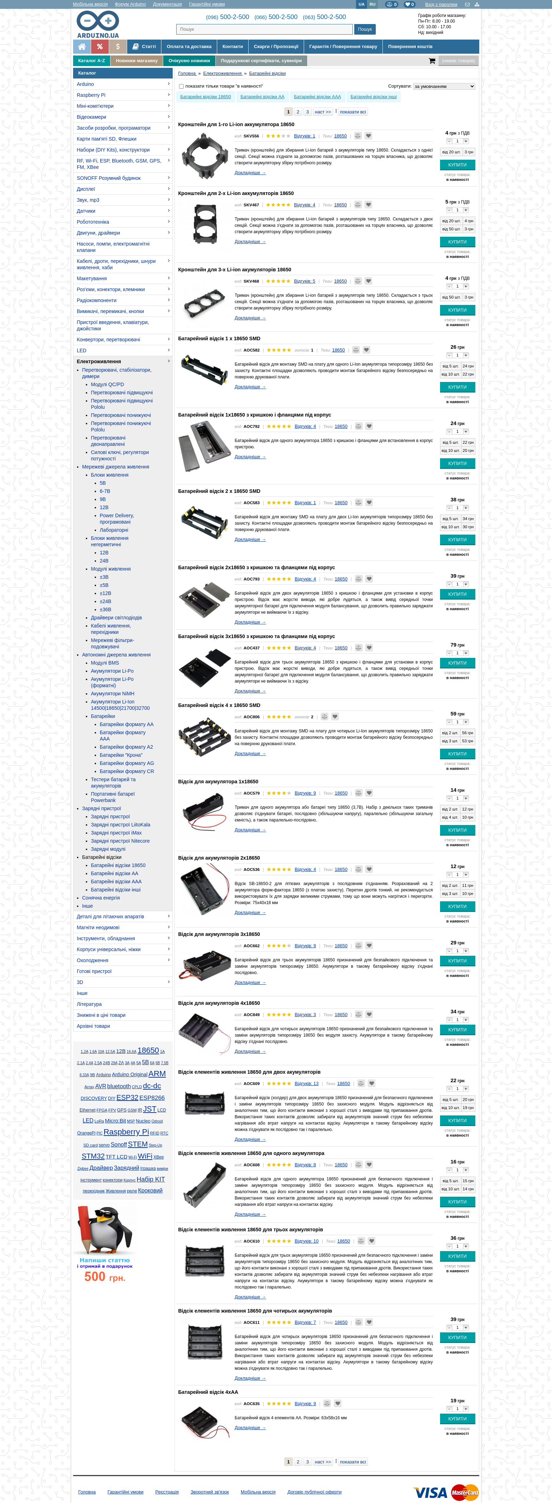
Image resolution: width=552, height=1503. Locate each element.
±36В (106, 609)
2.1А (81, 1063)
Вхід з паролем (441, 4)
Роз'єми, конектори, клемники (111, 289)
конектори (113, 1180)
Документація (167, 4)
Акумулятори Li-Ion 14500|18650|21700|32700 (120, 705)
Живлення (116, 1191)
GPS (122, 1110)
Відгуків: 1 (304, 135)
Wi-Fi (133, 1157)
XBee (158, 1157)
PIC (99, 1133)
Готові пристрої (94, 971)
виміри (162, 1169)
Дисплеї (86, 189)
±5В (104, 585)
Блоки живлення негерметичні (110, 541)
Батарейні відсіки (102, 857)
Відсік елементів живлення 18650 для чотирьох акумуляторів (255, 1311)
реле (132, 1190)
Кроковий (150, 1190)
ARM (157, 1073)
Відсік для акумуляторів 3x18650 (219, 934)
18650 (148, 1050)
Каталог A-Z (91, 60)
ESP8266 (152, 1098)
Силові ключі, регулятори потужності (120, 455)
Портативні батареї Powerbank (113, 797)
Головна (87, 1492)
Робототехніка (93, 222)
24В (104, 561)
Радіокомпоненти (97, 300)
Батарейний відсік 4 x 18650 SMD (219, 705)
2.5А (98, 1063)
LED (82, 350)
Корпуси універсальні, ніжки (109, 949)
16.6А (131, 1051)
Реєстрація (167, 1492)
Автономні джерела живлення (116, 655)
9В (103, 499)
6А (152, 1063)
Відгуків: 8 (305, 1164)
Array (89, 1086)
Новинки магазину (137, 60)
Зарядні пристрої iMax (116, 833)
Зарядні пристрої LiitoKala (120, 824)
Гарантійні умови (207, 4)
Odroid (157, 1121)
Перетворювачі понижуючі (121, 415)
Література (89, 1004)
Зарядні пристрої (101, 808)
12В (104, 507)
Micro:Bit (115, 1121)
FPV (112, 1110)
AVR (100, 1086)
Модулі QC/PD (107, 384)
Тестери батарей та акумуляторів (113, 783)
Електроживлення (99, 361)
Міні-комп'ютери (95, 106)
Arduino (85, 84)
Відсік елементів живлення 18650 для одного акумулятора (251, 1153)
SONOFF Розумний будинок (109, 178)
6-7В (105, 491)
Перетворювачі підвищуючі (122, 392)
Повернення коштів (410, 46)
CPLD (137, 1087)
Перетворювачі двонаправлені (108, 441)
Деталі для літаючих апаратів (110, 916)
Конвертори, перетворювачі (108, 339)
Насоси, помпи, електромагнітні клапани (113, 247)
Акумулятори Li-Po (112, 671)
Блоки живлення (110, 475)
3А (127, 1063)
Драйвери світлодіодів (116, 617)
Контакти (232, 46)
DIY (111, 1098)
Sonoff (119, 1145)
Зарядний (126, 1168)
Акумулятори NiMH (113, 693)
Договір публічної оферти (314, 1492)
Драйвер (101, 1168)
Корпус (130, 1180)
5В (103, 483)
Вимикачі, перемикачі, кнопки (110, 311)
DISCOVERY (94, 1098)
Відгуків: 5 (304, 281)
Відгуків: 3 (305, 1014)
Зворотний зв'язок (210, 1492)
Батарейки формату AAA (123, 736)
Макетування (92, 278)
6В (157, 1063)
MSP (131, 1121)
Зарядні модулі (108, 849)
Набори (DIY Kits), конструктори (113, 150)
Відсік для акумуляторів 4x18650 (219, 1003)
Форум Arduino (130, 4)
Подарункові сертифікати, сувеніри (261, 60)
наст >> (323, 111)
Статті (144, 46)
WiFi (145, 1156)
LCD (162, 1110)
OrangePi (86, 1133)
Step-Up (155, 1145)
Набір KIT (151, 1179)
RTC (164, 1133)
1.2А (84, 1051)
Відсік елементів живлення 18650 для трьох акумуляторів (250, 1229)
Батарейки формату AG (127, 763)
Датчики (86, 211)
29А (114, 1063)
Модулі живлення (111, 569)
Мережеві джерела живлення (115, 467)
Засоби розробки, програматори (114, 128)
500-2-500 (227, 16)
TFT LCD (116, 1157)
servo (104, 1145)
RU (372, 4)
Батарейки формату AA (127, 724)
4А (133, 1063)
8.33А (84, 1075)
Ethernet (87, 1110)
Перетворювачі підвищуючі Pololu (122, 404)
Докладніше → (250, 172)
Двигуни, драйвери (98, 233)
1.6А (93, 1052)
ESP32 (127, 1097)
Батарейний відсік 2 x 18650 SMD (219, 491)
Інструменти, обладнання (106, 938)
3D (80, 982)
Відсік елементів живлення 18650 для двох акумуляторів (249, 1072)
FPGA (101, 1110)
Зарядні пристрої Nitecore (120, 841)
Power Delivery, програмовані (117, 519)
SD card (90, 1145)
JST (149, 1109)
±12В (106, 593)
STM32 (93, 1156)
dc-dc (152, 1085)
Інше (87, 906)
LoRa (99, 1121)
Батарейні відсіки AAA (116, 881)
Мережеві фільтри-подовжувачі (112, 643)
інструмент (91, 1180)
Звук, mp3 (88, 200)
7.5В (164, 1063)
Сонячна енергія (101, 898)
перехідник (94, 1191)
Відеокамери (91, 117)
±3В (104, 577)
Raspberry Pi (91, 95)
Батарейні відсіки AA (114, 873)
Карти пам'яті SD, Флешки (107, 139)
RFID (154, 1133)
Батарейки (103, 716)
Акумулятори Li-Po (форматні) (112, 682)
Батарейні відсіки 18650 (118, 865)
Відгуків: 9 (305, 793)
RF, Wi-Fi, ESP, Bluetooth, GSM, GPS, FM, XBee (119, 164)
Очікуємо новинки (189, 60)
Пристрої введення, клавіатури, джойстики (113, 325)
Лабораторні (114, 530)
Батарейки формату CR (127, 771)
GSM (132, 1110)
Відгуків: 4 (304, 204)
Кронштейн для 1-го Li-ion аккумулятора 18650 (236, 124)
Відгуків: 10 (307, 1241)
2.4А (89, 1063)
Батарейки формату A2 (126, 747)
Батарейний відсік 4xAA (208, 1392)
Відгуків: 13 (307, 1083)
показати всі (353, 111)
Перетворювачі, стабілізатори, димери (117, 373)
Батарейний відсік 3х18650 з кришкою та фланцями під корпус (256, 636)
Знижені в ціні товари (101, 1015)
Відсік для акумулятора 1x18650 (218, 781)
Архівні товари (93, 1026)
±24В (106, 601)
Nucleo (143, 1121)
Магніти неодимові (98, 927)
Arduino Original (129, 1074)
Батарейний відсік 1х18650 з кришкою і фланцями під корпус (254, 415)
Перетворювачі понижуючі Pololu (121, 426)
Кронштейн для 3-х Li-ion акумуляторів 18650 (234, 269)
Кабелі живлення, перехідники (111, 629)
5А (138, 1063)
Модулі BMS (105, 663)
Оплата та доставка (189, 46)
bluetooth (119, 1086)
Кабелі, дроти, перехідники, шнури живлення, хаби (116, 264)
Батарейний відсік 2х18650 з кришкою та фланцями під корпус (256, 567)
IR (140, 1110)
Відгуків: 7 (305, 1322)
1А (162, 1051)
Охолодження (92, 960)
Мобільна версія (90, 4)
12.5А (110, 1051)
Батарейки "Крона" (121, 755)
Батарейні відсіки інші (116, 889)
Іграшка (148, 1168)
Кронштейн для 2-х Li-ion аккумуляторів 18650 (236, 193)
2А (121, 1062)
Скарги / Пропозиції (276, 46)
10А (101, 1052)
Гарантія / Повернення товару (343, 46)
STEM (138, 1144)
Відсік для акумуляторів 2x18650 (219, 858)
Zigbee (82, 1169)
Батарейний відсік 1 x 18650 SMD (219, 338)
